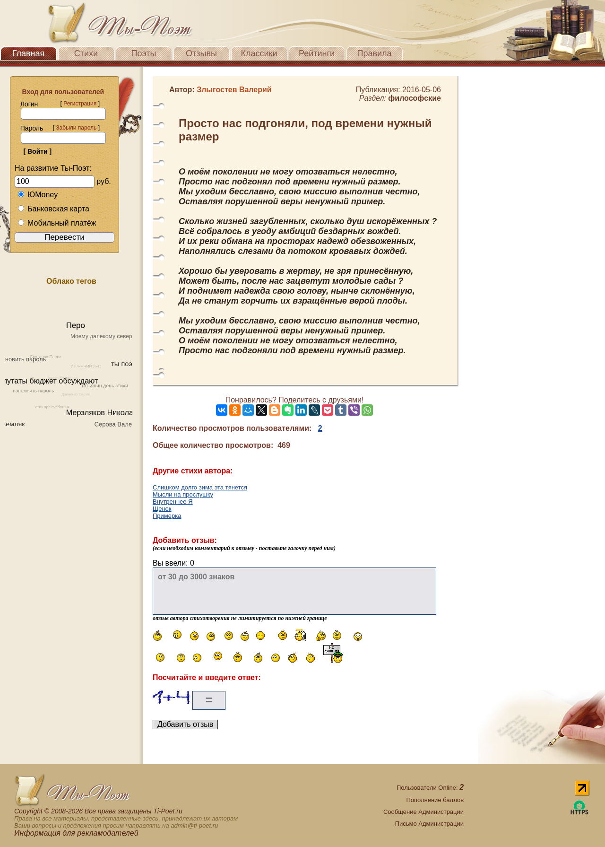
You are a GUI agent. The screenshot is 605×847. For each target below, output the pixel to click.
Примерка (167, 515)
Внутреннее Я (173, 501)
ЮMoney (37, 195)
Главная (28, 53)
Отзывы (201, 53)
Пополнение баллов (435, 799)
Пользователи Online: (430, 787)
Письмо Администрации (429, 823)
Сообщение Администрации (423, 811)
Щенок (162, 508)
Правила (374, 53)
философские (414, 98)
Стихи (86, 53)
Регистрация (79, 103)
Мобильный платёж (56, 223)
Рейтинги (317, 53)
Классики (259, 53)
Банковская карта (53, 209)
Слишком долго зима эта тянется (200, 487)
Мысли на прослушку (183, 494)
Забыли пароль (76, 127)
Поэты (143, 53)
